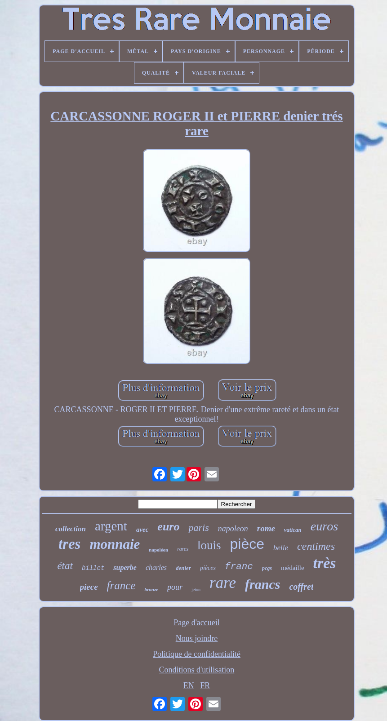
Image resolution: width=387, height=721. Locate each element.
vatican (293, 529)
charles (156, 567)
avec (142, 529)
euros (324, 526)
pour (174, 587)
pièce (247, 544)
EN (188, 685)
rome (266, 528)
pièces (208, 568)
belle (280, 547)
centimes (316, 546)
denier (183, 568)
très (324, 563)
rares (182, 549)
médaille (292, 567)
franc (239, 566)
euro (168, 526)
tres (69, 544)
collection (70, 529)
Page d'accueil (196, 622)
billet (93, 568)
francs (262, 584)
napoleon (233, 528)
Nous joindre (197, 638)
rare (222, 583)
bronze (151, 589)
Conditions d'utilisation (197, 669)
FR (205, 685)
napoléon (158, 549)
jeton (195, 589)
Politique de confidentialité (196, 654)
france (121, 585)
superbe (125, 567)
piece (89, 587)
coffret (301, 587)
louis (209, 545)
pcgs (267, 568)
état (65, 565)
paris (198, 527)
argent (111, 526)
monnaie (114, 544)
